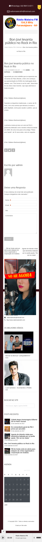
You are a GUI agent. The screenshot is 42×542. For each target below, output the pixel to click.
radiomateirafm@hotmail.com (15, 317)
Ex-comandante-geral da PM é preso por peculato (22, 428)
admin (28, 70)
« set (5, 504)
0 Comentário (17, 72)
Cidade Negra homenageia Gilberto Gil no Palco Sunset (24, 420)
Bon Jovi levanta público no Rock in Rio (19, 443)
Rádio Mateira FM (9, 47)
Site (6, 210)
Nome (8, 200)
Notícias (19, 47)
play (3, 537)
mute (35, 537)
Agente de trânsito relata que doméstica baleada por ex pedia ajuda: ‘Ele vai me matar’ (23, 436)
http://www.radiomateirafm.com (16, 320)
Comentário (9, 215)
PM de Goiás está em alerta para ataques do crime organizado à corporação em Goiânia (12, 251)
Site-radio (24, 525)
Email (8, 205)
